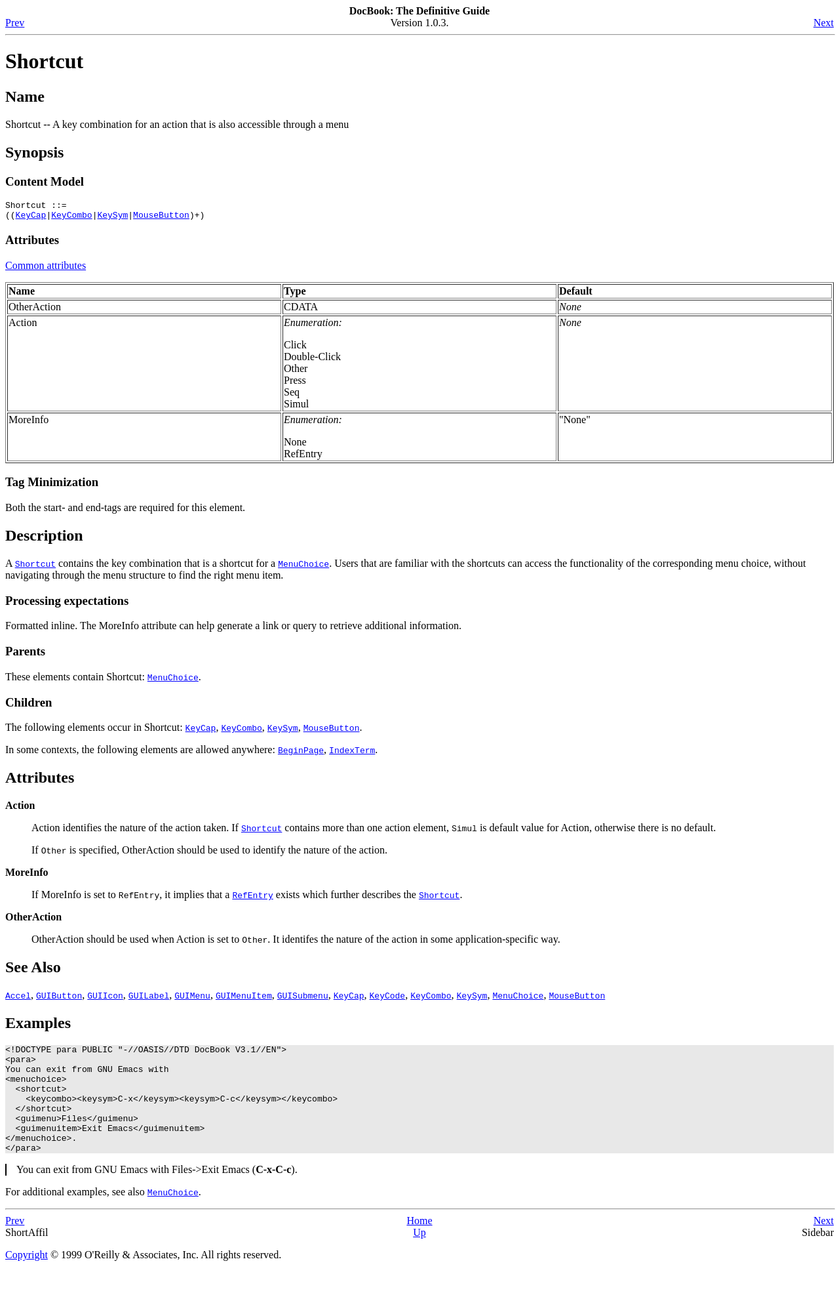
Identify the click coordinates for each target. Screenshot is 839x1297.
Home (419, 1246)
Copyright (26, 1280)
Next (823, 22)
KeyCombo (71, 218)
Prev (14, 22)
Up (419, 1258)
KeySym (112, 218)
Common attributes (45, 269)
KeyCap (31, 218)
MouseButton (161, 218)
